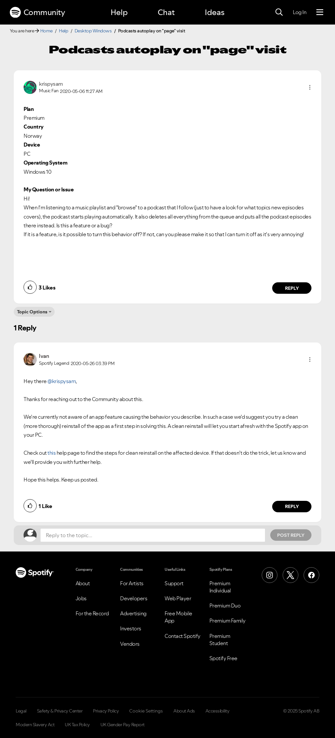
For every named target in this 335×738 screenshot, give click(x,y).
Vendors (130, 643)
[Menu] (319, 12)
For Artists (132, 583)
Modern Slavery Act (35, 725)
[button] (310, 87)
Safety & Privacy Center (60, 711)
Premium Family (227, 620)
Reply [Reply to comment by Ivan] (292, 506)
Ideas (214, 12)
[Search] (279, 12)
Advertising (133, 613)
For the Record (92, 613)
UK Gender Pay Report (122, 725)
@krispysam (61, 381)
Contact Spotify (183, 636)
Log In (299, 12)
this (51, 452)
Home (46, 30)
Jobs (81, 598)
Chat (166, 12)
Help (119, 12)
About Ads (184, 711)
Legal (21, 711)
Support (174, 583)
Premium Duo (225, 605)
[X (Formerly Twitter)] (290, 575)
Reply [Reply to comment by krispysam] (292, 288)
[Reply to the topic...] (153, 535)
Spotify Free (223, 658)
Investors (130, 628)
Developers (133, 598)
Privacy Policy (106, 711)
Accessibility (217, 711)
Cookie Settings (146, 711)
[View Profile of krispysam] (51, 83)
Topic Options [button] (32, 311)
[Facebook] (311, 575)
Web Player (178, 598)
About (83, 583)
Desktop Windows (93, 30)
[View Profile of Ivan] (44, 356)
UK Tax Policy (77, 725)
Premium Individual (220, 587)
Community (37, 12)
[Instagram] (269, 575)
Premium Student (219, 639)
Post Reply (291, 535)
